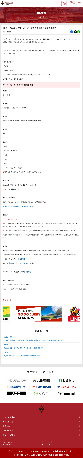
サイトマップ (46, 445)
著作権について (8, 445)
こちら (17, 189)
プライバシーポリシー (49, 442)
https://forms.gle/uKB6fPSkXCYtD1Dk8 (18, 206)
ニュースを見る (41, 417)
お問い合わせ (7, 442)
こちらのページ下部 (20, 263)
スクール (8, 300)
